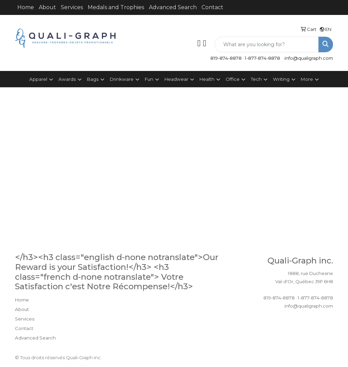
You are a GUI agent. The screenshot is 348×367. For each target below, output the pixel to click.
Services (72, 7)
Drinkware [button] (122, 79)
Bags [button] (93, 79)
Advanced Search (173, 7)
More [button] (307, 79)
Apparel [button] (38, 79)
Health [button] (206, 79)
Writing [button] (281, 79)
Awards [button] (67, 79)
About (47, 7)
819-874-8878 (226, 58)
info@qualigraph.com (308, 58)
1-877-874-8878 (262, 58)
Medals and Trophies (116, 7)
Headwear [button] (176, 79)
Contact (212, 7)
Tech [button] (256, 79)
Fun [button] (149, 79)
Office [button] (233, 79)
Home (25, 7)
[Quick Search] (266, 44)
